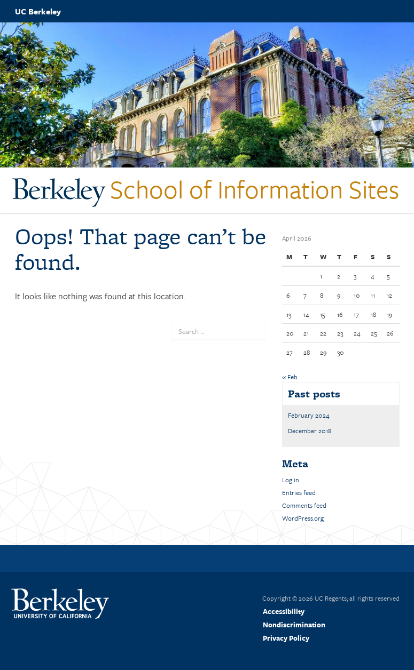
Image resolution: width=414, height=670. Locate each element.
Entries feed (299, 492)
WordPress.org (303, 518)
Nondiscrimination (294, 624)
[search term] (219, 331)
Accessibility (283, 611)
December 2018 (309, 430)
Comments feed (304, 505)
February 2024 (309, 415)
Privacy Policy (286, 638)
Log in (290, 479)
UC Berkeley (38, 11)
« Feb (290, 376)
